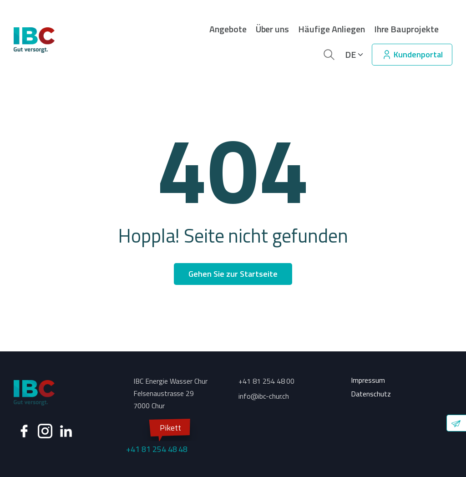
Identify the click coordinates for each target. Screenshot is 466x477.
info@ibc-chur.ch (263, 396)
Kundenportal (412, 54)
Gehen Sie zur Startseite (232, 274)
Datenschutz (371, 393)
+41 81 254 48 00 (266, 381)
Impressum (368, 380)
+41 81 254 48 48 (156, 437)
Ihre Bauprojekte (406, 29)
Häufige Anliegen (331, 29)
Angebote (228, 29)
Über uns (272, 29)
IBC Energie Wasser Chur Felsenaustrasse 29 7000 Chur (170, 393)
